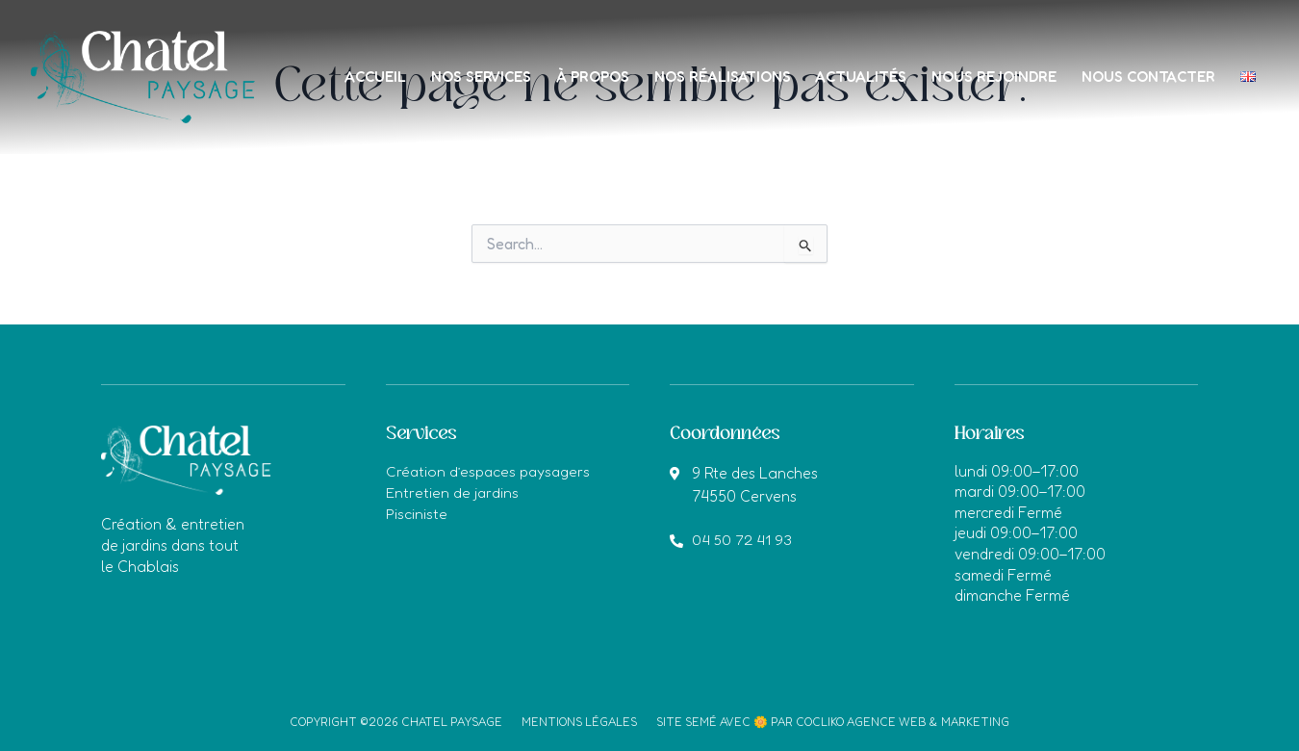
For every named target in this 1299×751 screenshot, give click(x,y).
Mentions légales (579, 721)
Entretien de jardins (453, 491)
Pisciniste (417, 512)
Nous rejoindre (1029, 59)
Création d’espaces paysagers (491, 470)
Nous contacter (1187, 59)
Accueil (394, 59)
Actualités (893, 59)
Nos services (503, 59)
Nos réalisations (751, 59)
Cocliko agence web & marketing (902, 721)
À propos (618, 59)
